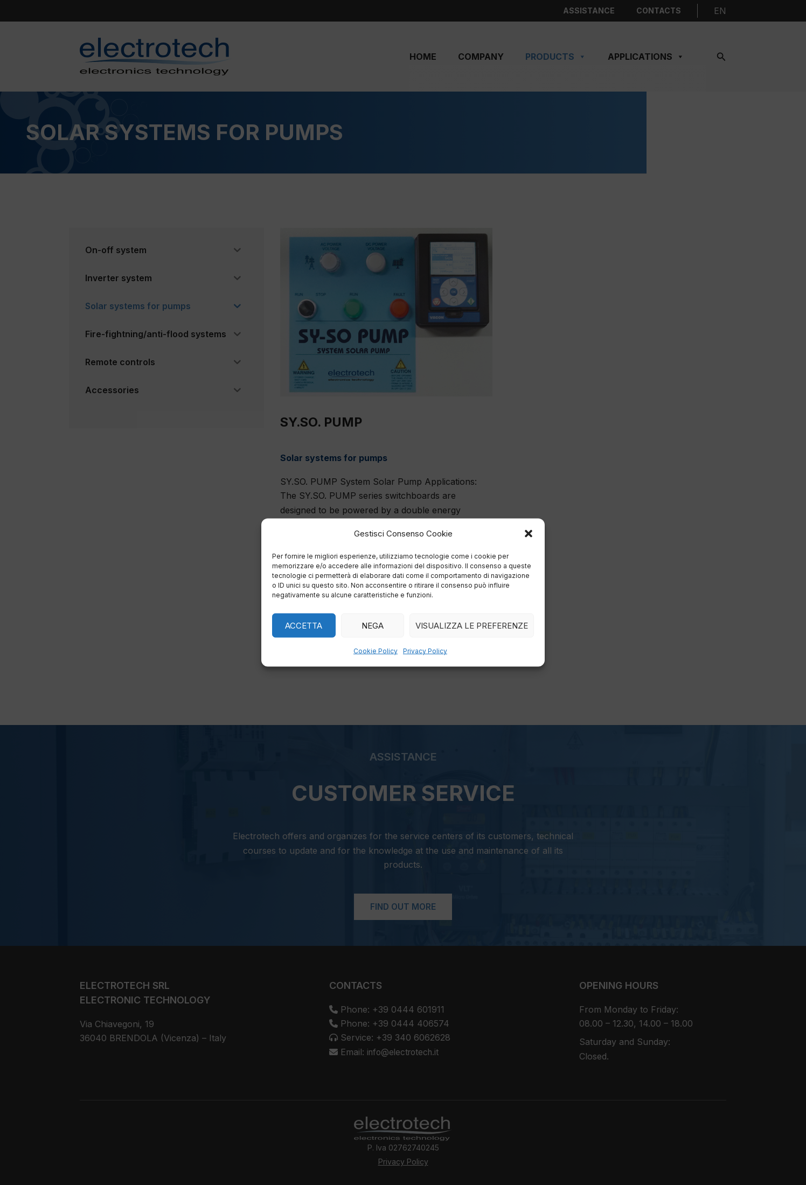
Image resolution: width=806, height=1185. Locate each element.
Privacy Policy (425, 651)
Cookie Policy (375, 651)
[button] (528, 533)
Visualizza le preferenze (471, 626)
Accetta (303, 626)
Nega (373, 626)
